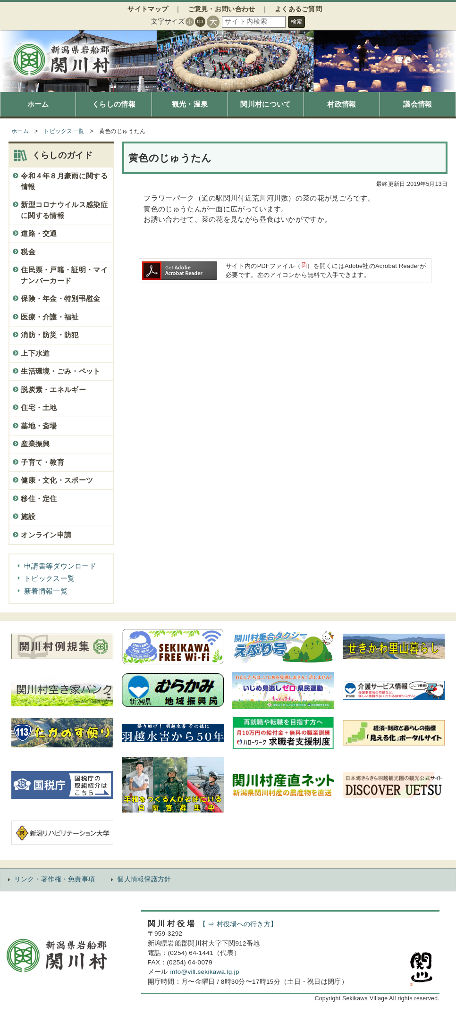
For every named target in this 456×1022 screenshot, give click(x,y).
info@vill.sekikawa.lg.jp (204, 971)
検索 (296, 21)
